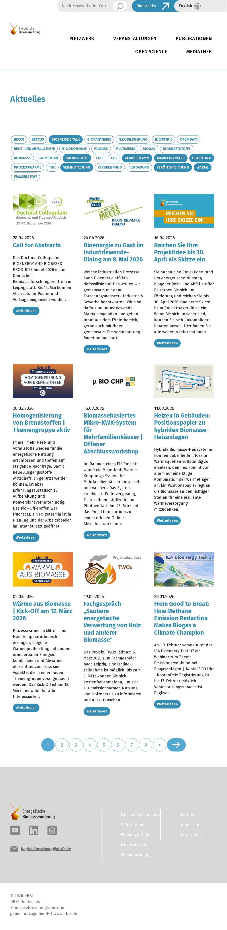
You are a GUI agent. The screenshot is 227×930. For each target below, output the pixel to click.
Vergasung (139, 167)
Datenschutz (191, 834)
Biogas (149, 149)
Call (99, 158)
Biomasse (22, 158)
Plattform (201, 158)
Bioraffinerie (99, 139)
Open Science (151, 52)
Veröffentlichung (173, 167)
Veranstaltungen (135, 38)
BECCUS (38, 139)
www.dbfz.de (65, 913)
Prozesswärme (27, 167)
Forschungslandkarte (138, 814)
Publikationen (134, 824)
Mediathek (199, 52)
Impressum (190, 824)
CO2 (114, 158)
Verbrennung (110, 167)
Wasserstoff (25, 177)
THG (52, 167)
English (185, 6)
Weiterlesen (26, 311)
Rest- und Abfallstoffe (34, 149)
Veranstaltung (76, 167)
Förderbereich (133, 844)
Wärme (203, 167)
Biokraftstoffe (176, 149)
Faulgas (101, 149)
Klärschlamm (137, 158)
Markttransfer (171, 158)
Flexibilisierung (133, 139)
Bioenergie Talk (66, 139)
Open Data (189, 139)
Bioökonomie (74, 149)
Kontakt (187, 814)
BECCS (19, 139)
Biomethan (48, 158)
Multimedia (125, 149)
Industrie (163, 139)
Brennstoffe (77, 158)
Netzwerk (82, 38)
